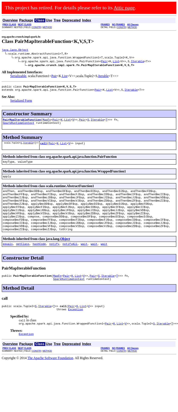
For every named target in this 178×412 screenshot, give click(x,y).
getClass (22, 258)
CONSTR (36, 27)
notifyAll (70, 258)
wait (84, 258)
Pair (104, 62)
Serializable (18, 76)
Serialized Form (21, 102)
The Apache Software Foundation (50, 376)
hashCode (39, 258)
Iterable (137, 62)
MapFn (47, 122)
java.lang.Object (15, 50)
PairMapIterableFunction (22, 122)
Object (65, 252)
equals (8, 258)
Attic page (124, 7)
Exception (75, 326)
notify (54, 258)
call (43, 147)
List (116, 62)
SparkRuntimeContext (18, 126)
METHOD (47, 27)
